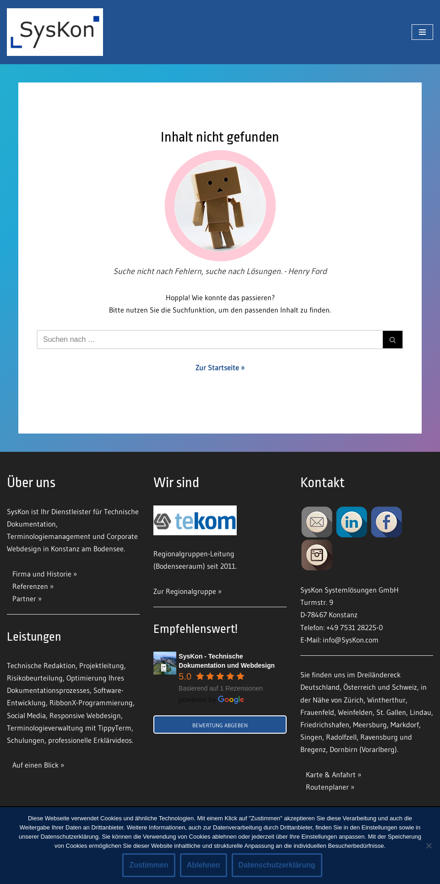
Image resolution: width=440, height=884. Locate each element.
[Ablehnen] (428, 845)
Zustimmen (148, 865)
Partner (24, 598)
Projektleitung (101, 665)
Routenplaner (327, 786)
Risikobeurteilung (35, 677)
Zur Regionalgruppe (184, 591)
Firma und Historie (41, 573)
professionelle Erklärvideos (90, 740)
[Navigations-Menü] (422, 32)
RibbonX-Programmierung (91, 702)
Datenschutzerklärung (277, 865)
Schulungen (25, 740)
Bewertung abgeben (220, 725)
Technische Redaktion (41, 665)
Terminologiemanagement (49, 536)
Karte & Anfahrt (331, 774)
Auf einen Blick (36, 764)
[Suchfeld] (210, 339)
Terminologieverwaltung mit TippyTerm (69, 727)
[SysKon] (55, 32)
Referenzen (30, 586)
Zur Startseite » (220, 367)
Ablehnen (203, 865)
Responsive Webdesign (85, 715)
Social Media (26, 715)
